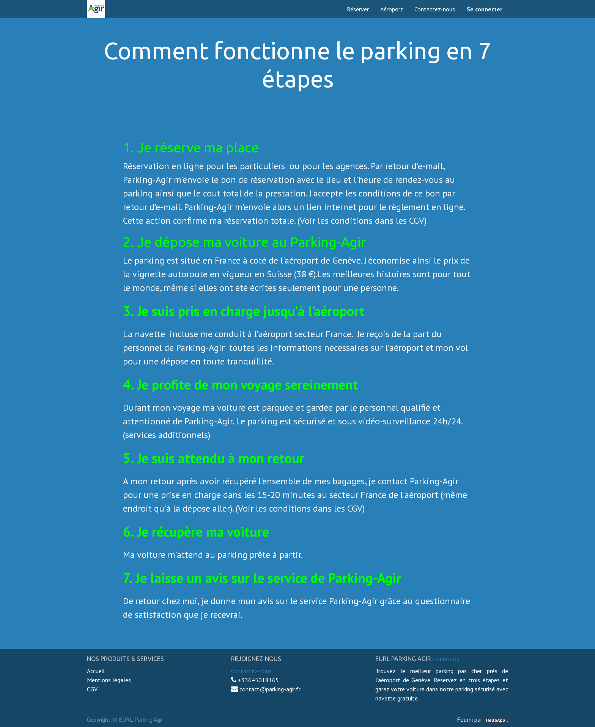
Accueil (96, 671)
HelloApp (495, 720)
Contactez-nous (251, 671)
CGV (92, 689)
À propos (448, 659)
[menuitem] (358, 9)
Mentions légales (109, 680)
